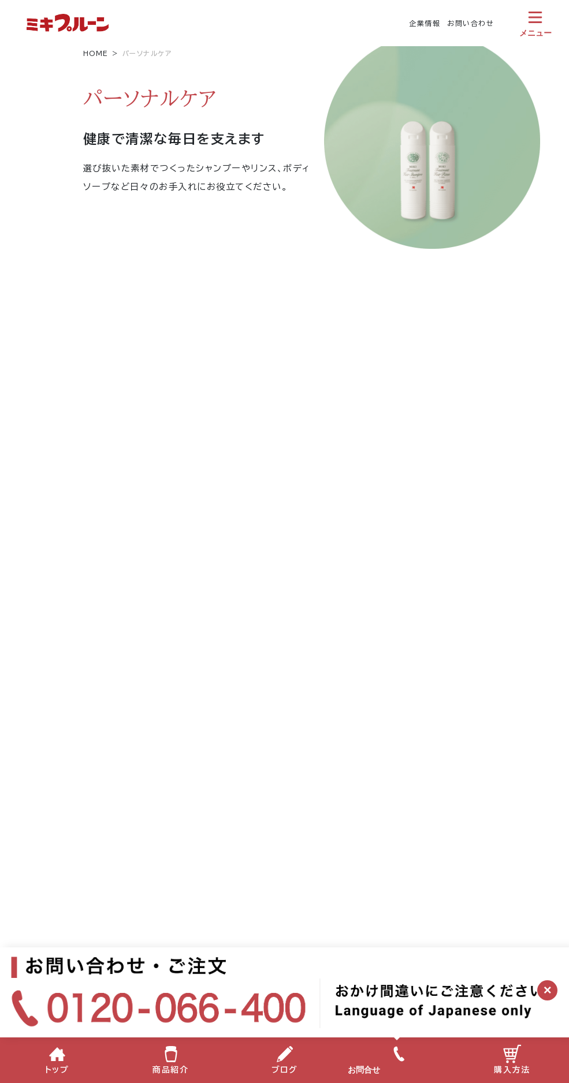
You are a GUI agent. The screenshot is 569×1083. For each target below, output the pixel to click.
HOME (96, 53)
